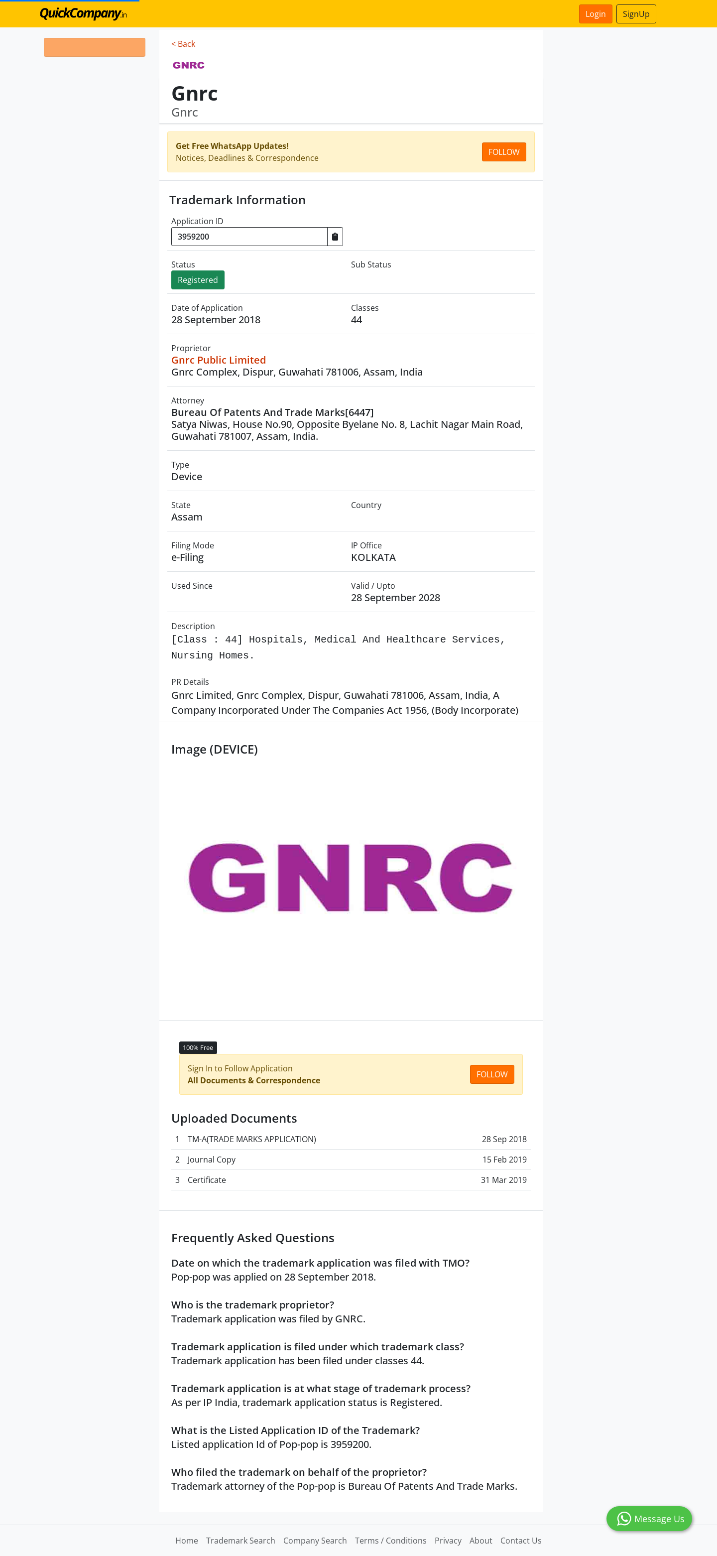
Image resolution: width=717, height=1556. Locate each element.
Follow (504, 151)
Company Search (315, 1540)
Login (596, 13)
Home (186, 1540)
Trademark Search (240, 1540)
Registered (198, 279)
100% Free (198, 1047)
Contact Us (521, 1540)
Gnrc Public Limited (218, 360)
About (481, 1540)
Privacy (448, 1540)
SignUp (636, 13)
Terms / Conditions (391, 1540)
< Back (183, 43)
